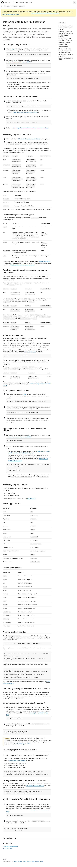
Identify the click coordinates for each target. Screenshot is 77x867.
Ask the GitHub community (10, 846)
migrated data (31, 498)
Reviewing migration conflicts (17, 134)
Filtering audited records (14, 632)
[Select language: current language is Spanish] (74, 2)
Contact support (7, 848)
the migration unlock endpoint (17, 760)
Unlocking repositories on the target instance (24, 703)
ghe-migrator (14, 6)
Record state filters (12, 567)
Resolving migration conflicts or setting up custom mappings (30, 128)
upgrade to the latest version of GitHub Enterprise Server (45, 13)
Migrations (6, 6)
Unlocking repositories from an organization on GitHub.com (26, 755)
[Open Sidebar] (2, 6)
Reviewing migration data (15, 484)
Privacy (20, 861)
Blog (41, 861)
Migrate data (22, 6)
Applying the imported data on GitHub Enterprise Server (24, 429)
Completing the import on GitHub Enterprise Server (26, 688)
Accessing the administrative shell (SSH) (20, 62)
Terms (15, 861)
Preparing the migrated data (16, 44)
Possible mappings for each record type (18, 215)
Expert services (35, 861)
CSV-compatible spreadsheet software (29, 139)
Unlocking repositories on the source (20, 749)
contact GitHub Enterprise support (10, 14)
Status (24, 861)
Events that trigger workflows (23, 744)
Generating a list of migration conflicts (21, 96)
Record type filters (12, 503)
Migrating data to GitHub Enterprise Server (26, 112)
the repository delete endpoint (35, 785)
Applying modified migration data (16, 390)
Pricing (29, 861)
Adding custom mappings (13, 335)
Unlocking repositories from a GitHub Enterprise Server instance (26, 799)
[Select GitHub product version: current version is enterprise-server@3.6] (24, 2)
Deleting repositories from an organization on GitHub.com (25, 781)
